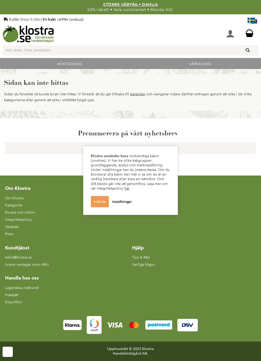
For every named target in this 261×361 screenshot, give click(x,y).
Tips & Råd (141, 257)
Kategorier (14, 205)
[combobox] (130, 50)
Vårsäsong (199, 64)
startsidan (137, 94)
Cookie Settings (8, 352)
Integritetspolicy (18, 219)
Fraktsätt (11, 295)
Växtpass (12, 227)
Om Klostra (14, 198)
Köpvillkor (13, 302)
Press (9, 234)
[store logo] (27, 33)
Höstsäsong (69, 64)
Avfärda (99, 201)
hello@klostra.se (18, 257)
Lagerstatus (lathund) (22, 288)
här (126, 188)
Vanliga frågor (143, 264)
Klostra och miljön (20, 212)
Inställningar (122, 201)
